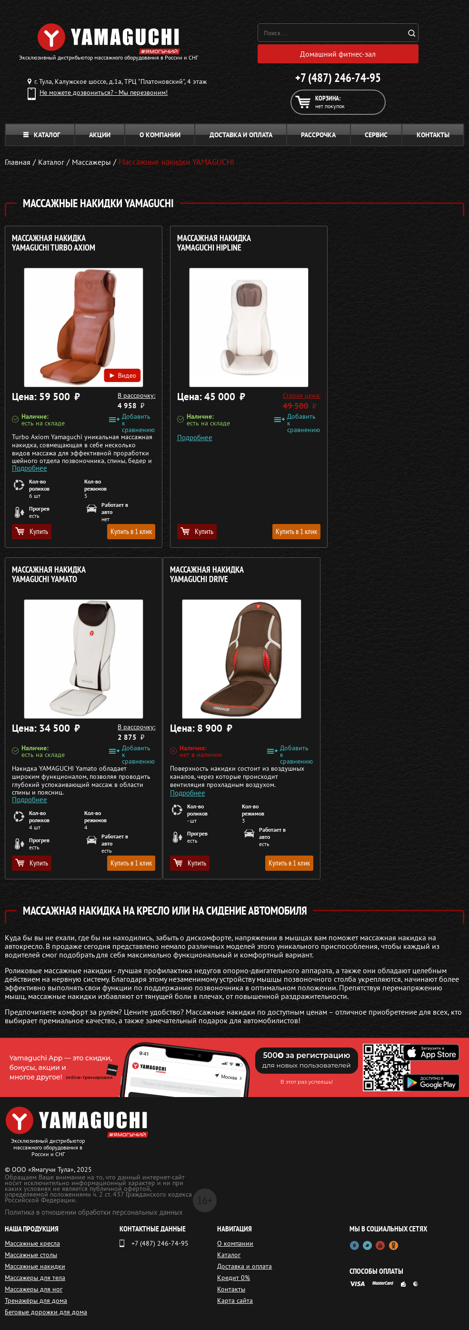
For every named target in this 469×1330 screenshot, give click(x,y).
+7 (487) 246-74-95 (338, 77)
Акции (99, 135)
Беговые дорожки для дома (46, 1312)
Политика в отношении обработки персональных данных (94, 1212)
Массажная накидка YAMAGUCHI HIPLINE (204, 243)
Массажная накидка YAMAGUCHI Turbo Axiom (53, 243)
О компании (160, 135)
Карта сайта (235, 1300)
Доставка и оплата (241, 135)
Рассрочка (318, 135)
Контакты (433, 135)
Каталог (41, 135)
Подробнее (29, 463)
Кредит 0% (233, 1277)
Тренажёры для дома (36, 1300)
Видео (113, 370)
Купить (31, 531)
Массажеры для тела (35, 1277)
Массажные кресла (32, 1243)
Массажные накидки (35, 1266)
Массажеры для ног (33, 1289)
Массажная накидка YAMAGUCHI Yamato (360, 243)
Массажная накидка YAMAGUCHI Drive (49, 574)
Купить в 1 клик (121, 531)
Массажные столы (31, 1254)
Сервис (376, 135)
